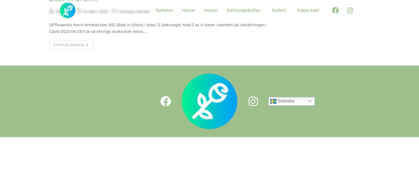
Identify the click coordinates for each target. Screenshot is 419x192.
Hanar (189, 10)
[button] (244, 10)
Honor (211, 10)
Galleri (279, 10)
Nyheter (164, 10)
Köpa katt (308, 10)
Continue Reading (73, 43)
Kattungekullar (244, 10)
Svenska (282, 101)
